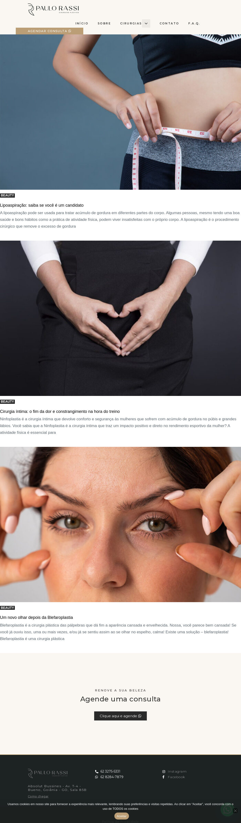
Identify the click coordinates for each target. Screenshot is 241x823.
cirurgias (135, 23)
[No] (235, 810)
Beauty (7, 195)
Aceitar (121, 816)
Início (81, 23)
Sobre (104, 23)
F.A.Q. (194, 23)
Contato (169, 23)
